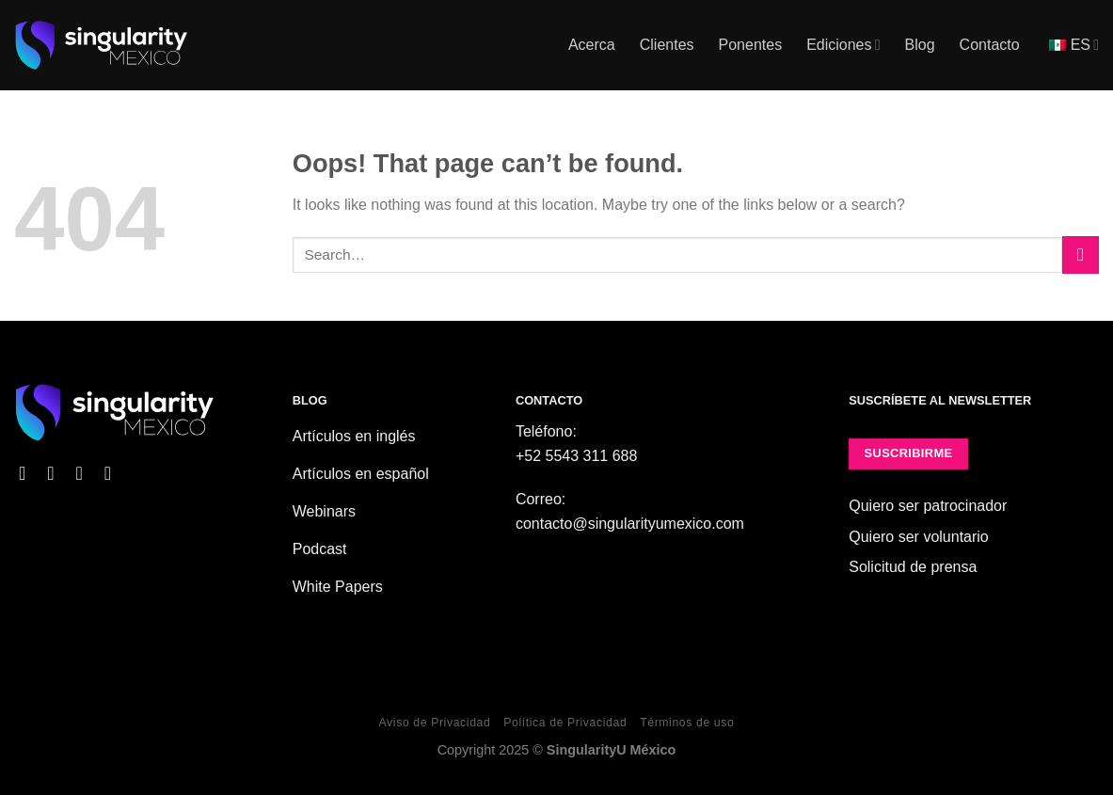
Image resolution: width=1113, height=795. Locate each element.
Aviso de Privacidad (435, 722)
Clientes (667, 45)
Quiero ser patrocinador (928, 506)
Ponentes (751, 45)
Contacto (990, 45)
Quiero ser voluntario (919, 537)
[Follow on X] (84, 473)
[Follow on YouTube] (113, 473)
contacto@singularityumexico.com (630, 524)
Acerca (591, 45)
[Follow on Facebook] (28, 473)
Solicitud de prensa (913, 567)
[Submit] (1080, 254)
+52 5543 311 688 (576, 456)
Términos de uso (687, 722)
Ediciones (843, 45)
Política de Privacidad (565, 722)
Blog (920, 45)
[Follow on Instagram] (56, 473)
